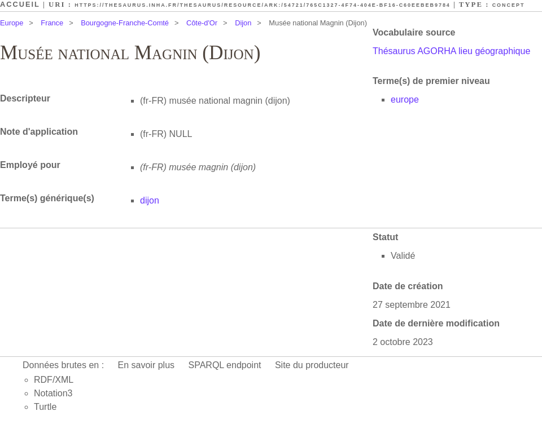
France (52, 23)
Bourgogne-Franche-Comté (125, 23)
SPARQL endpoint (225, 365)
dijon (149, 200)
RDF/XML (53, 379)
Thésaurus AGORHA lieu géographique (451, 51)
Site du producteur (312, 365)
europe (405, 99)
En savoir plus (146, 365)
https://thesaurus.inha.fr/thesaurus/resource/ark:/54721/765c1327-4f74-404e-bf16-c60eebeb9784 (263, 5)
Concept (508, 5)
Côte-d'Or (201, 23)
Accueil (20, 4)
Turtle (45, 407)
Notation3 (53, 393)
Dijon (243, 23)
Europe (11, 23)
